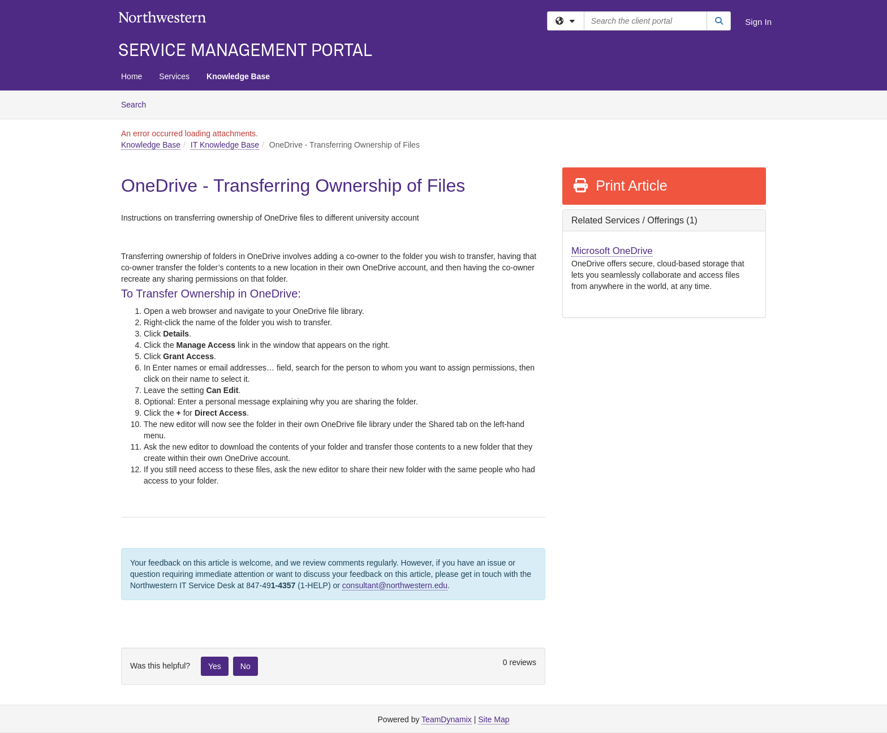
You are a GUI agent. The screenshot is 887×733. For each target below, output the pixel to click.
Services (174, 76)
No (245, 666)
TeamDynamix (446, 719)
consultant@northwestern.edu (394, 585)
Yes (214, 666)
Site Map (493, 719)
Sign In (758, 22)
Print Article (620, 185)
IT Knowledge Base (225, 144)
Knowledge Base (238, 76)
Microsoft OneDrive (612, 250)
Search (137, 103)
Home (131, 76)
